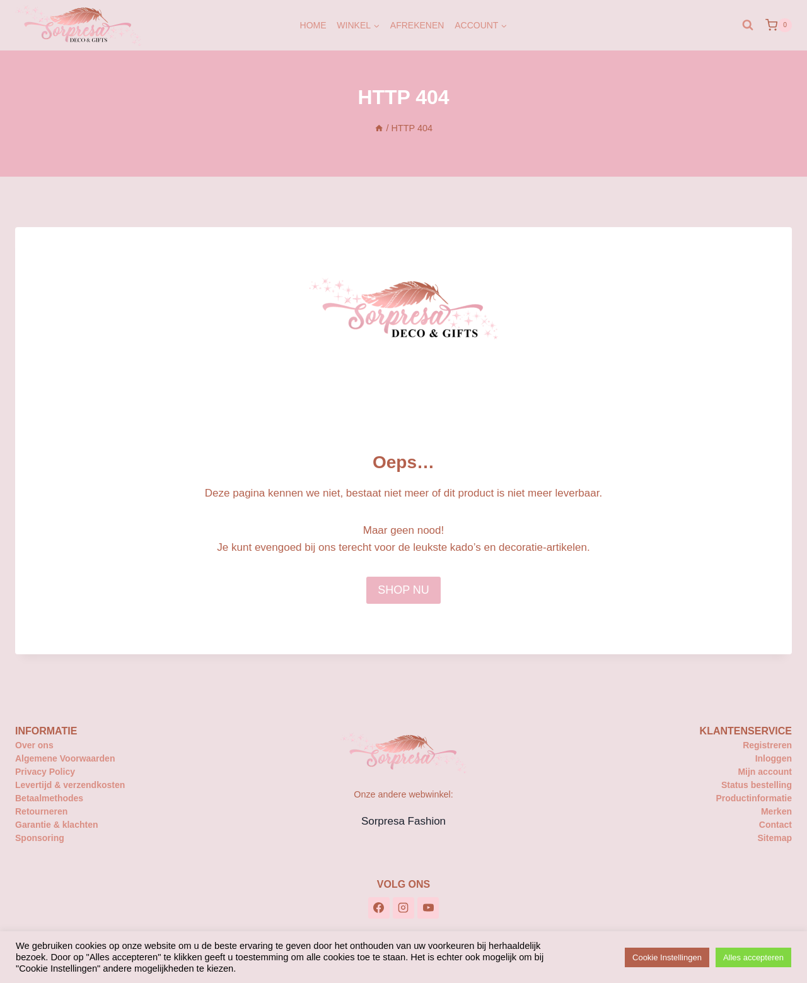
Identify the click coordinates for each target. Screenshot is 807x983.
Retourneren (41, 811)
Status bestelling (756, 785)
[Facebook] (379, 908)
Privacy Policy (45, 772)
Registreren (767, 745)
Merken (776, 811)
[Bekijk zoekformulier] (747, 25)
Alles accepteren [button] (753, 957)
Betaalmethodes (49, 798)
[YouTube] (428, 908)
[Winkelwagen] (778, 25)
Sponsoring (39, 838)
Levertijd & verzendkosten (70, 785)
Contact (775, 825)
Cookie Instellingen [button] (667, 957)
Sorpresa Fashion (403, 821)
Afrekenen (417, 25)
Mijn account (765, 772)
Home (313, 25)
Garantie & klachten (56, 825)
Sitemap (775, 838)
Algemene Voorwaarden (65, 758)
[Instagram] (403, 908)
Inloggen (773, 758)
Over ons (34, 745)
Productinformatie (754, 798)
